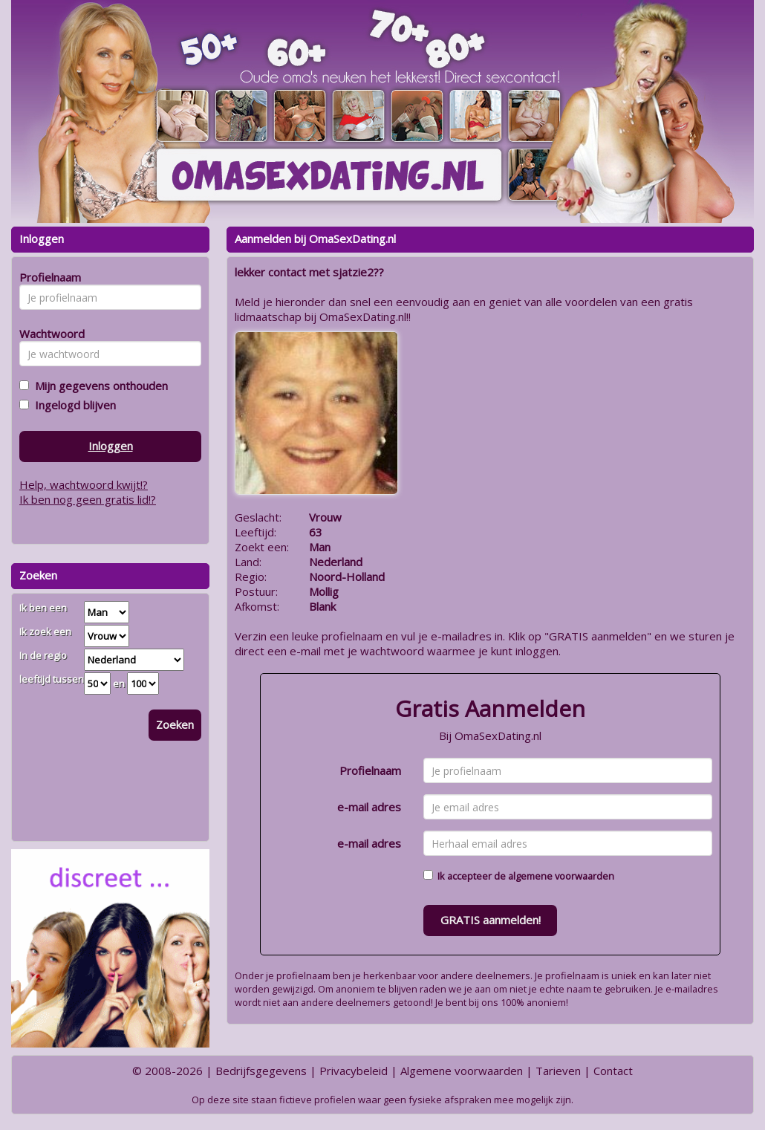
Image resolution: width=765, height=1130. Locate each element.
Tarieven (558, 1070)
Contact (613, 1070)
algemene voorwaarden (561, 876)
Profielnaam (370, 770)
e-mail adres (369, 806)
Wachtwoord (47, 333)
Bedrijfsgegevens (261, 1070)
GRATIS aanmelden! (490, 919)
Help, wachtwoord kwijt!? (83, 484)
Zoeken (175, 724)
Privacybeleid (353, 1070)
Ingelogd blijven (72, 404)
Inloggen (110, 445)
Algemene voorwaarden (461, 1070)
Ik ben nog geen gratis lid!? (87, 499)
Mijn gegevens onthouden (98, 385)
